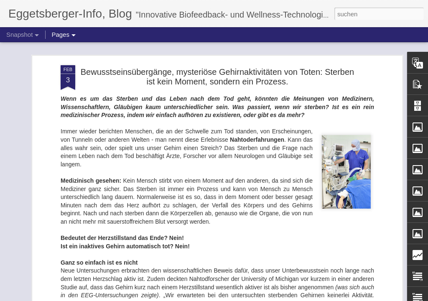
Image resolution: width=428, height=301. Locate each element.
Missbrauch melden (274, 296)
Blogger (244, 296)
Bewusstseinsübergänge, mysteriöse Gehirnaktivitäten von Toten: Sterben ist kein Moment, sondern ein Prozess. (217, 47)
